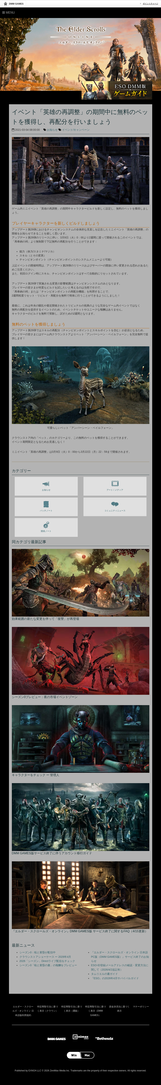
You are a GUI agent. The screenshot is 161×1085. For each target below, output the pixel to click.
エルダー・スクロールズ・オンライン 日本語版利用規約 (23, 1011)
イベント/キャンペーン (76, 129)
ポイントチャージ (150, 3)
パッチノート (46, 505)
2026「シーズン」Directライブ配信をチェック (47, 961)
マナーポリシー (141, 1006)
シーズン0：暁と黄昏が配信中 (37, 952)
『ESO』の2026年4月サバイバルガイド (115, 978)
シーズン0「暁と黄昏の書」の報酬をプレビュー (48, 965)
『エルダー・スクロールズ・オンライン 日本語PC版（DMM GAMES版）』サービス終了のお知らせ (120, 957)
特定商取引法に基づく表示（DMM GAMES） (95, 1011)
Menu (8, 12)
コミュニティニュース (114, 505)
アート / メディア (115, 485)
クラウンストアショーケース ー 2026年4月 (45, 956)
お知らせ (52, 129)
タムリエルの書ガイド (104, 973)
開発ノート (46, 526)
